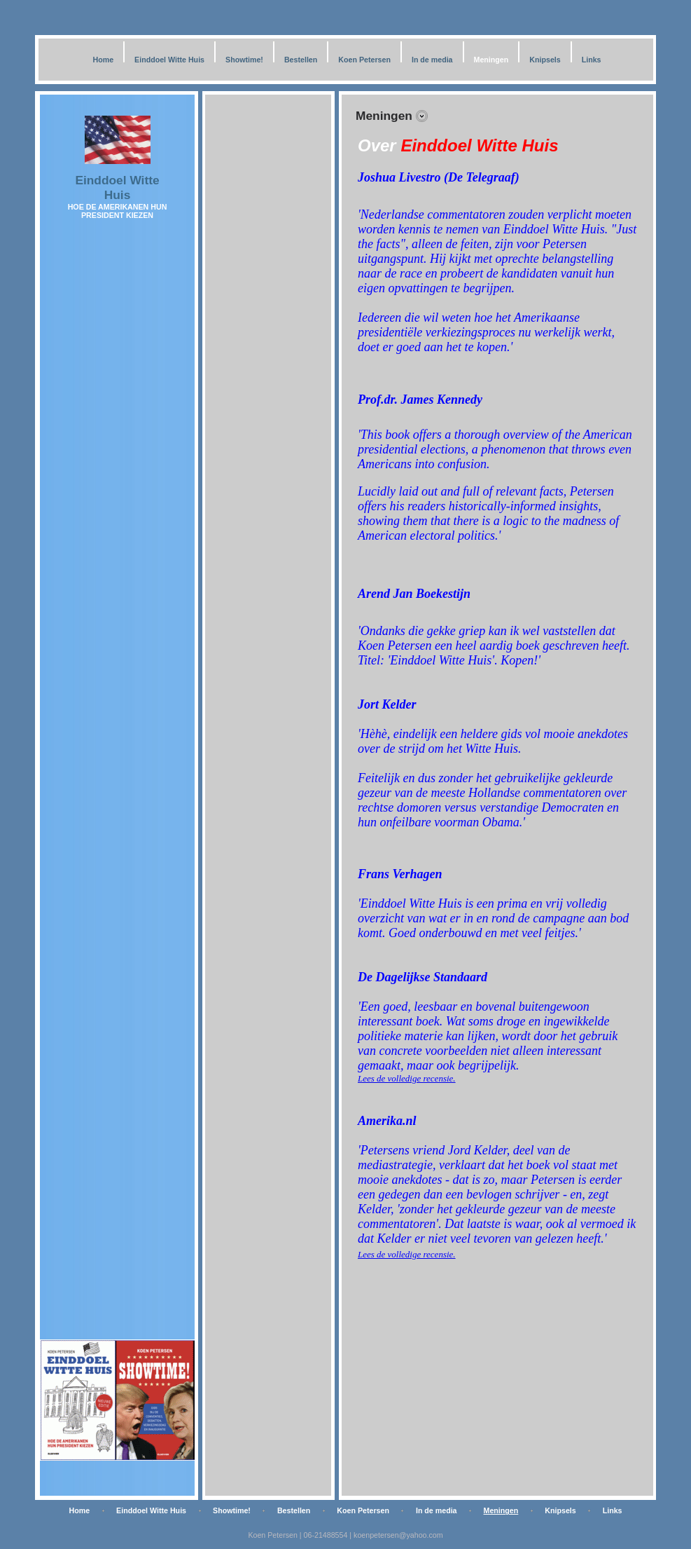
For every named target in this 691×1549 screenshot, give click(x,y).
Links (591, 59)
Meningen (491, 59)
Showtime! (244, 59)
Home (102, 59)
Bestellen (300, 59)
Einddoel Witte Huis (169, 59)
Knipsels (544, 59)
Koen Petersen (364, 59)
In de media (432, 59)
